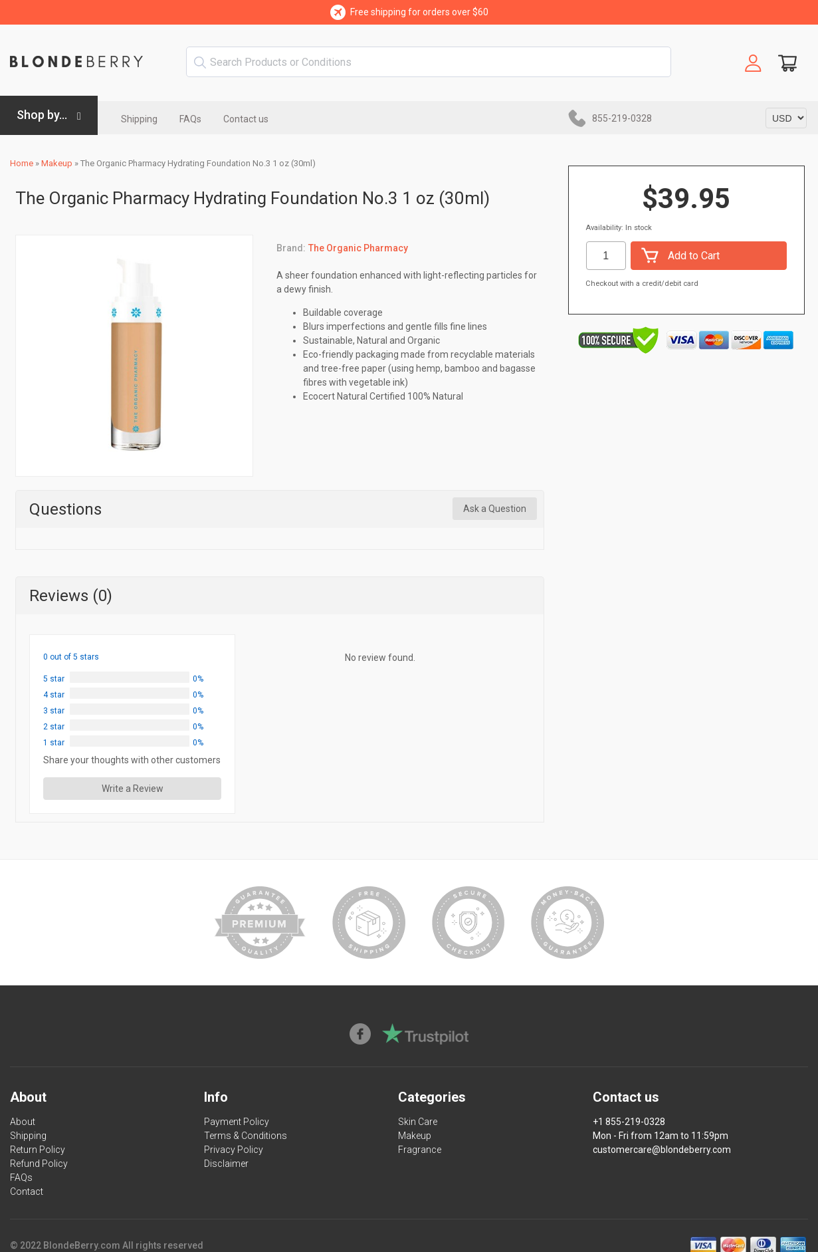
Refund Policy (39, 1163)
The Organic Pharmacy (358, 248)
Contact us (245, 119)
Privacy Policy (233, 1149)
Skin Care (417, 1121)
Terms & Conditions (245, 1135)
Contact (26, 1191)
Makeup (56, 163)
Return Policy (37, 1149)
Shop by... (42, 115)
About (22, 1121)
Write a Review (132, 788)
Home (21, 163)
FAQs (190, 119)
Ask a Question (494, 508)
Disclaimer (226, 1163)
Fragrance (419, 1149)
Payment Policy (236, 1121)
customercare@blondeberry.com (662, 1149)
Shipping (139, 119)
